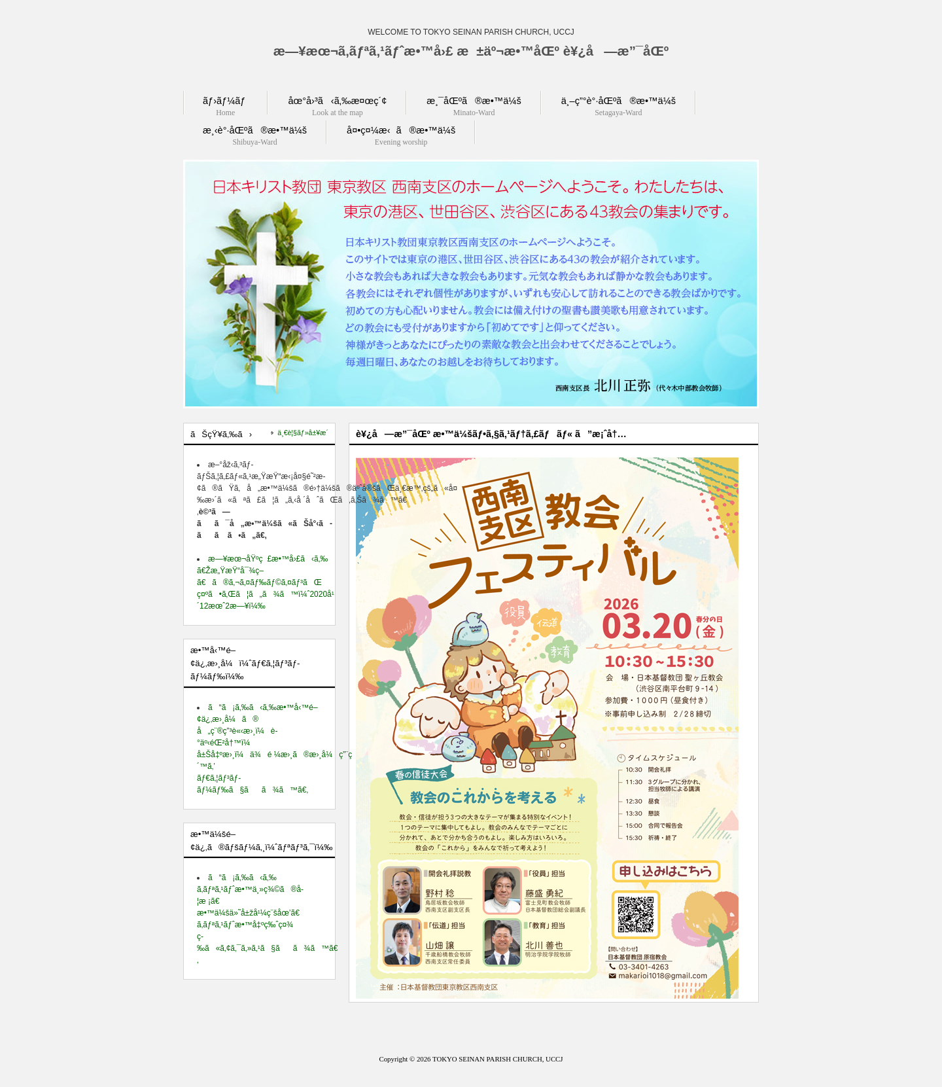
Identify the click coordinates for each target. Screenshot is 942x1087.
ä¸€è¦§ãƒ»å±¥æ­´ (302, 433)
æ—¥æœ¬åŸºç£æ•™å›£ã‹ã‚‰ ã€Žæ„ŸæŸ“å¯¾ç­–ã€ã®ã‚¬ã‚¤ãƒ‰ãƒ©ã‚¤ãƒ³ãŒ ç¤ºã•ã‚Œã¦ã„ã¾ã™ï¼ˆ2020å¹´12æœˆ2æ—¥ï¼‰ (265, 582)
